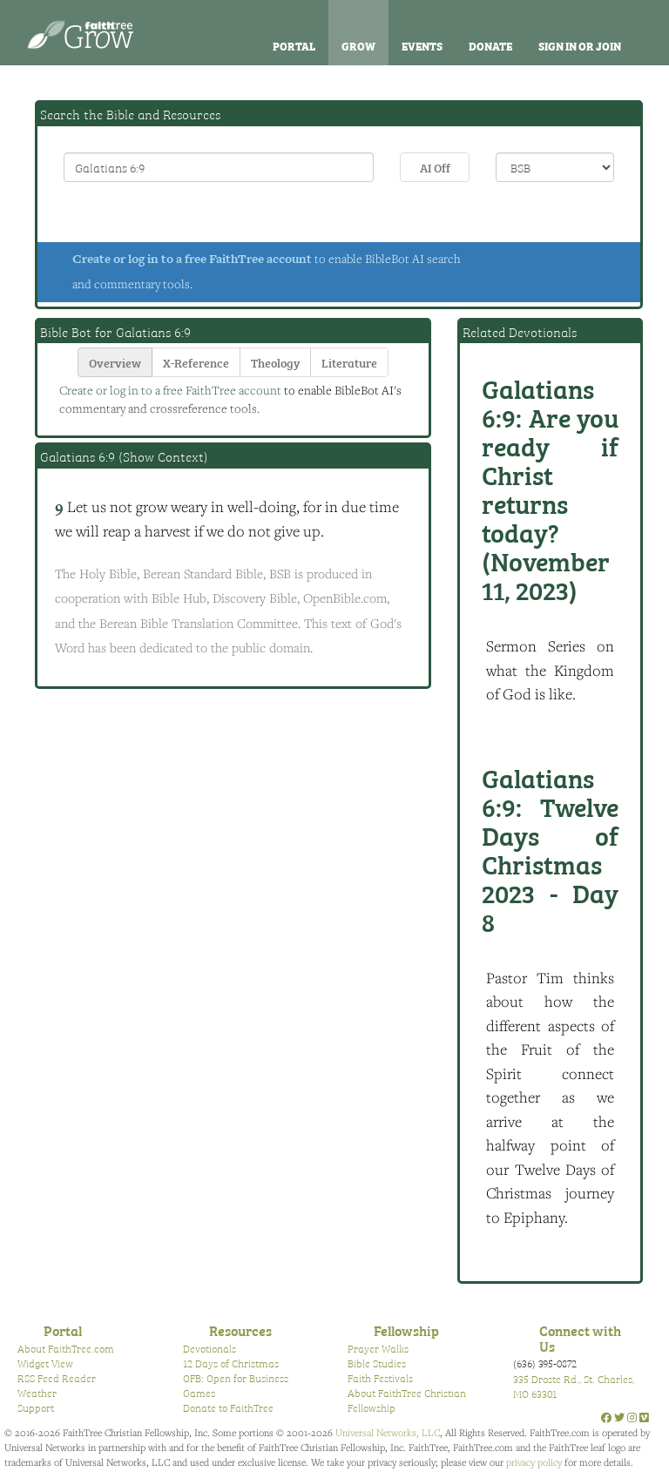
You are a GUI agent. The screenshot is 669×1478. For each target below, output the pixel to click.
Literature (349, 362)
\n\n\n (555, 167)
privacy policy (534, 1461)
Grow (358, 45)
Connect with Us (580, 1337)
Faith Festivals (380, 1378)
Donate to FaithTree (228, 1407)
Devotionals (209, 1348)
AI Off (435, 167)
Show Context (163, 456)
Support (35, 1407)
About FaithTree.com (65, 1348)
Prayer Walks (378, 1348)
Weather (37, 1392)
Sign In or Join (579, 45)
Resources (240, 1329)
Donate (490, 45)
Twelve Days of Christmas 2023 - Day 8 (550, 849)
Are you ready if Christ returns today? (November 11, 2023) (550, 488)
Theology (275, 362)
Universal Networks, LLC (387, 1432)
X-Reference (196, 362)
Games (199, 1392)
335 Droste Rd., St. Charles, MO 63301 (573, 1386)
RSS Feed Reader (56, 1378)
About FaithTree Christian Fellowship (407, 1400)
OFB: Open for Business (235, 1378)
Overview (115, 362)
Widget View (45, 1363)
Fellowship (406, 1329)
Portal (294, 45)
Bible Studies (377, 1363)
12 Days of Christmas (231, 1363)
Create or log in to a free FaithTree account (192, 258)
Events (422, 45)
